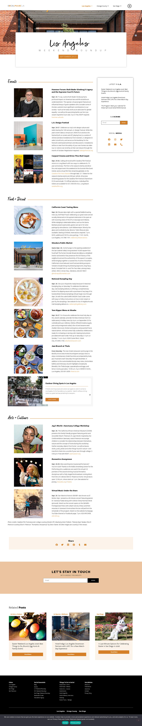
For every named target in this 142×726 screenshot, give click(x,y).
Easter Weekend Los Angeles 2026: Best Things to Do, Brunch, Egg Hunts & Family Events (115, 91)
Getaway (61, 698)
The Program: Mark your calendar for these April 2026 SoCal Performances (113, 107)
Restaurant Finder (39, 695)
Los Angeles (87, 6)
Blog (35, 684)
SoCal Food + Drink (64, 684)
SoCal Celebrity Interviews (66, 695)
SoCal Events (62, 691)
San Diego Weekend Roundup (42, 693)
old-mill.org (55, 516)
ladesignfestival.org (86, 150)
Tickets (69, 482)
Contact (87, 691)
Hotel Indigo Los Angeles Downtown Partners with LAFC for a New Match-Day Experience (114, 99)
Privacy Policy (88, 693)
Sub (115, 116)
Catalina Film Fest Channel (61, 173)
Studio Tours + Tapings (65, 700)
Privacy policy (75, 723)
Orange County (103, 6)
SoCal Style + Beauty (64, 686)
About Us (87, 684)
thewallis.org (61, 482)
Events (36, 687)
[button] (57, 545)
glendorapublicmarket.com (61, 273)
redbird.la (74, 238)
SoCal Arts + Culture (64, 689)
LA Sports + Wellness (61, 614)
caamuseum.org (74, 454)
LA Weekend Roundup (40, 689)
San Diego (117, 6)
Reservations (82, 238)
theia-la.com (75, 371)
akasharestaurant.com (73, 341)
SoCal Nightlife (63, 693)
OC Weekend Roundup (40, 691)
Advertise (87, 689)
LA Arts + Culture (16, 614)
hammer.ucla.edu (57, 117)
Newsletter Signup (39, 698)
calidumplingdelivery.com (77, 304)
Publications (88, 686)
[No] (138, 720)
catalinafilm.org (57, 186)
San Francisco (12, 691)
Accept (65, 723)
